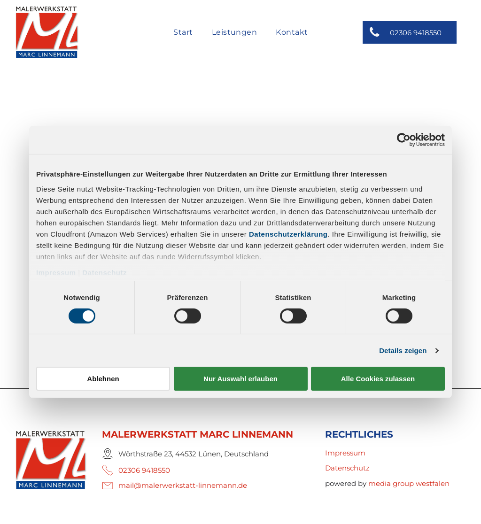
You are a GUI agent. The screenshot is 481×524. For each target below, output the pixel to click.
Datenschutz (104, 272)
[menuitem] (183, 33)
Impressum (56, 272)
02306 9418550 (144, 470)
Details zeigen (403, 350)
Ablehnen (103, 379)
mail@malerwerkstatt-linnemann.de (182, 485)
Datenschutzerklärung (288, 234)
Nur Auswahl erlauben (240, 379)
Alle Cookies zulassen (378, 379)
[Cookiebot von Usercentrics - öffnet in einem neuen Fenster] (404, 140)
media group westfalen (409, 483)
